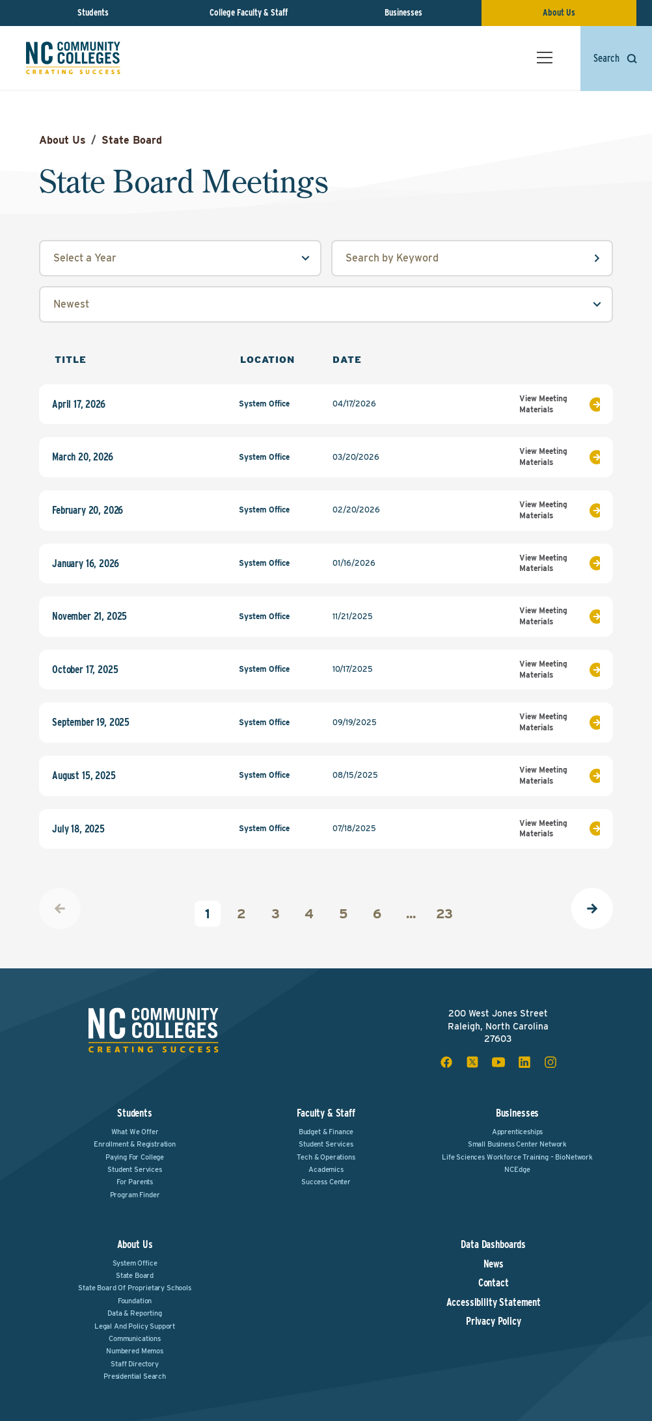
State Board (132, 140)
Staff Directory (135, 1363)
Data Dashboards (493, 1245)
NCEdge (517, 1169)
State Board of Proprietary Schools (134, 1287)
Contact (493, 1283)
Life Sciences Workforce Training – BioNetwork (517, 1157)
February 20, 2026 (87, 510)
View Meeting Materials (559, 403)
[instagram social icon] (550, 1062)
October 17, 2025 (85, 670)
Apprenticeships (517, 1131)
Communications (135, 1338)
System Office (135, 1263)
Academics (326, 1169)
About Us (559, 12)
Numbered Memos (134, 1350)
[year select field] (180, 258)
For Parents (134, 1181)
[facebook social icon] (446, 1062)
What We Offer (135, 1131)
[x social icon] (472, 1062)
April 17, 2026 (78, 404)
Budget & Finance (326, 1131)
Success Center (326, 1181)
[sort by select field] (326, 304)
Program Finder (135, 1194)
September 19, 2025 (90, 722)
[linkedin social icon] (524, 1062)
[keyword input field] (472, 258)
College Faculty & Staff (249, 12)
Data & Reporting (134, 1313)
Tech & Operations (326, 1157)
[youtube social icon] (498, 1062)
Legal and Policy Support (134, 1326)
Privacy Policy (493, 1321)
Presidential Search (134, 1376)
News (493, 1264)
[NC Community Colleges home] (73, 58)
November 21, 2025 (89, 616)
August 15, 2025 (84, 776)
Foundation (135, 1300)
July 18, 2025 (78, 829)
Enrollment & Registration (135, 1144)
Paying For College (134, 1157)
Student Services (134, 1169)
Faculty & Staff (326, 1113)
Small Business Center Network (517, 1144)
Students (93, 12)
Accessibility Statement (493, 1302)
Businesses (403, 12)
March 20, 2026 (82, 457)
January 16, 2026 (85, 564)
